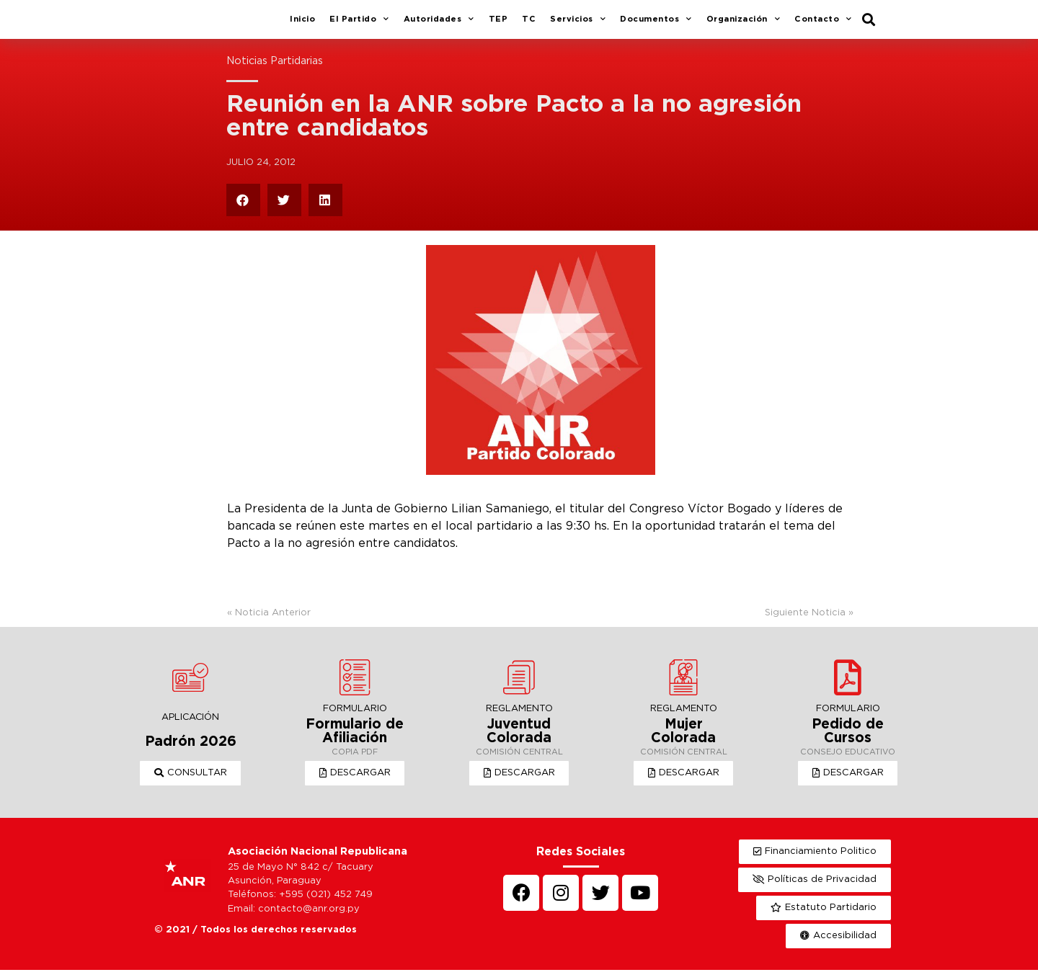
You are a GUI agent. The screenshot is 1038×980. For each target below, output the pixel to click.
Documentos (656, 25)
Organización (743, 25)
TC (529, 24)
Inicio (302, 24)
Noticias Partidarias (274, 71)
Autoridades (439, 25)
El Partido (359, 25)
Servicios (578, 25)
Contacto (823, 25)
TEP (498, 24)
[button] (190, 783)
